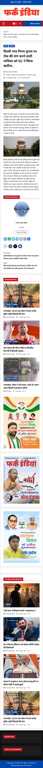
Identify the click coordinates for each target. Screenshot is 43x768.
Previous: (21, 256)
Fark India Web (11, 72)
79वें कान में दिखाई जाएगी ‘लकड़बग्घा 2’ (19, 610)
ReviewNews (16, 765)
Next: (21, 266)
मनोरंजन (8, 604)
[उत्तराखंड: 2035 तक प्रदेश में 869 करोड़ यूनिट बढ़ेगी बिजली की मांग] (21, 296)
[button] (3, 23)
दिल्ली (6, 46)
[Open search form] (20, 23)
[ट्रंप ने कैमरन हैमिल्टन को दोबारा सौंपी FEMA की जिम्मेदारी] (21, 629)
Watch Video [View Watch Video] (31, 23)
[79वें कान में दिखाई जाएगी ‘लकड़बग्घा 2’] (21, 595)
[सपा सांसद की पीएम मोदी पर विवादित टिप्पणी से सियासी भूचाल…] (21, 333)
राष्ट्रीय (7, 675)
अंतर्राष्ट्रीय (8, 638)
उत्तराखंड (8, 305)
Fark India (8, 391)
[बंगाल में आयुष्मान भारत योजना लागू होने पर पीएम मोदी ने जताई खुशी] (21, 666)
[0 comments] (24, 78)
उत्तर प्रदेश (8, 342)
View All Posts (21, 232)
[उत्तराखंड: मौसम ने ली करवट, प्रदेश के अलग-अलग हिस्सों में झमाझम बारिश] (21, 370)
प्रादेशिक (12, 46)
